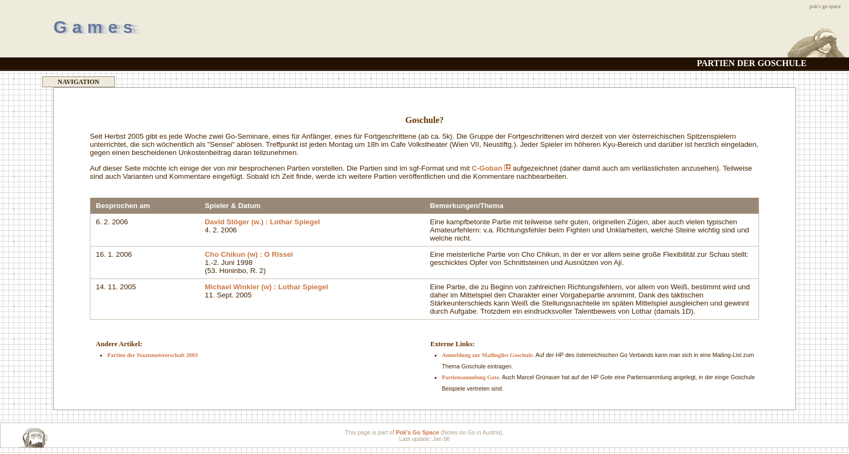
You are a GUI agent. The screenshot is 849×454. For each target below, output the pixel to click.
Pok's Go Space (825, 6)
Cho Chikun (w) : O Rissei (249, 254)
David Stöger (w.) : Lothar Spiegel (262, 222)
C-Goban (491, 168)
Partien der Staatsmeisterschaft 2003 (152, 355)
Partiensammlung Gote (470, 377)
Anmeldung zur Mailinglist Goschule (487, 355)
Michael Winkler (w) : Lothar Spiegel (266, 287)
